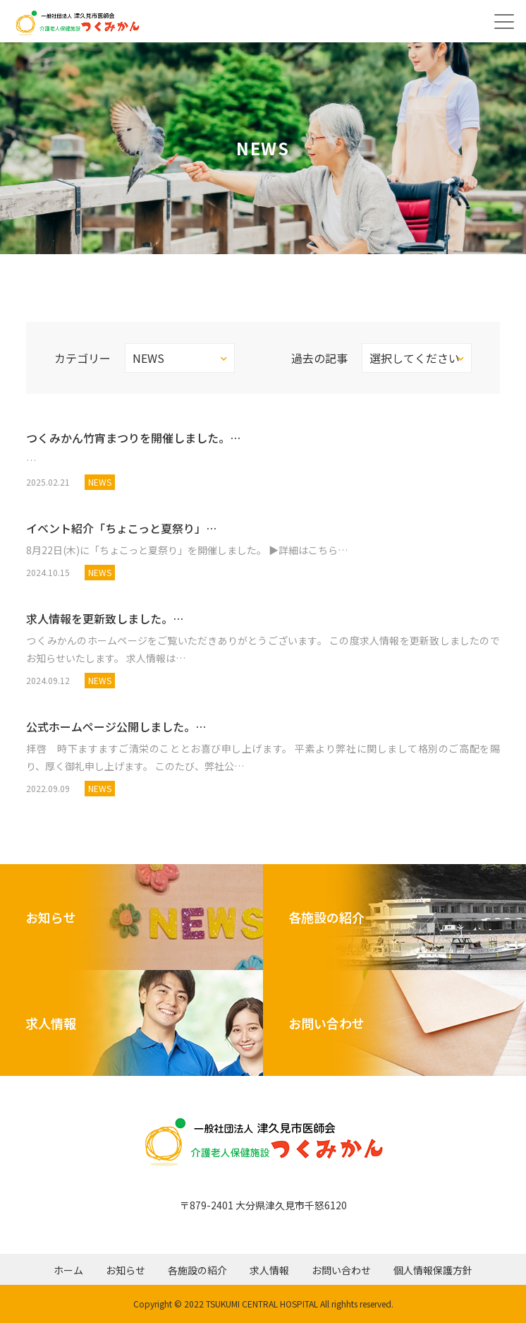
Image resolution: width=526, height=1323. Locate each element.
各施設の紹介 (197, 1270)
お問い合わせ (341, 1270)
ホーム (68, 1270)
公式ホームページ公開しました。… (116, 726)
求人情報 (269, 1270)
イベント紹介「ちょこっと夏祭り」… (121, 528)
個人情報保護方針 (432, 1270)
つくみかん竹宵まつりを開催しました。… (133, 437)
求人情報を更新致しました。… (104, 618)
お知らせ (125, 1270)
